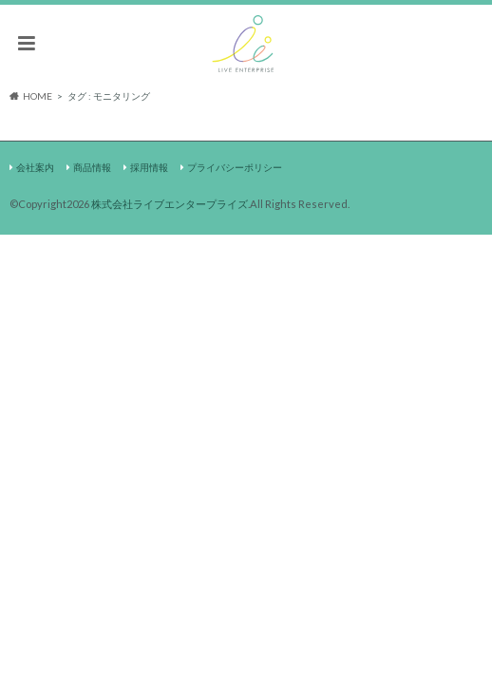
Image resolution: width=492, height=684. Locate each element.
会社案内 (35, 167)
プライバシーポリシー (234, 167)
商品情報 (92, 167)
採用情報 (149, 167)
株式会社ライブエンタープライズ (169, 204)
